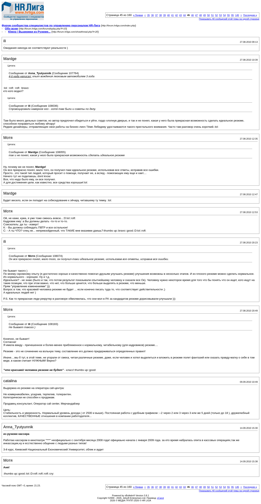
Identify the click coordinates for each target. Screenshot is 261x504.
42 (176, 15)
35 (148, 15)
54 (224, 15)
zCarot (160, 498)
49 (204, 15)
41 (172, 15)
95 (232, 15)
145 (237, 15)
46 (192, 15)
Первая (138, 15)
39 (164, 15)
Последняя (250, 15)
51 (212, 15)
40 (168, 15)
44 (184, 15)
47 (196, 15)
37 (156, 15)
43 (180, 15)
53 (220, 15)
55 (228, 15)
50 (208, 15)
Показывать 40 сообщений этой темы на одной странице (229, 19)
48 (200, 15)
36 (152, 15)
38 (160, 15)
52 (216, 15)
